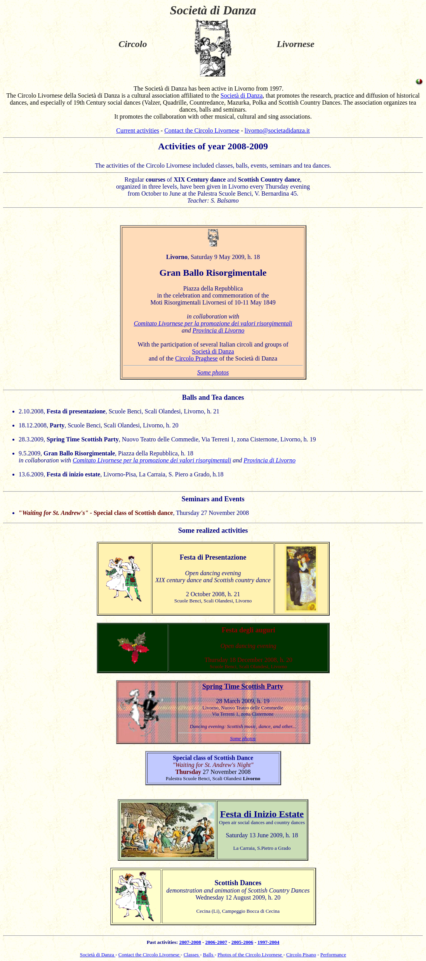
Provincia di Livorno (219, 330)
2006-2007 (216, 942)
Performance (333, 954)
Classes (192, 954)
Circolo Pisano (301, 954)
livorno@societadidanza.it (277, 130)
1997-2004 (268, 942)
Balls (208, 954)
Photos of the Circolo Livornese (250, 954)
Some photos (213, 372)
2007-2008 (190, 942)
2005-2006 (242, 942)
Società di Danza (242, 95)
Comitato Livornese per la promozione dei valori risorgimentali (213, 323)
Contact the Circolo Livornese (201, 130)
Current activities (137, 130)
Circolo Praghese (196, 358)
